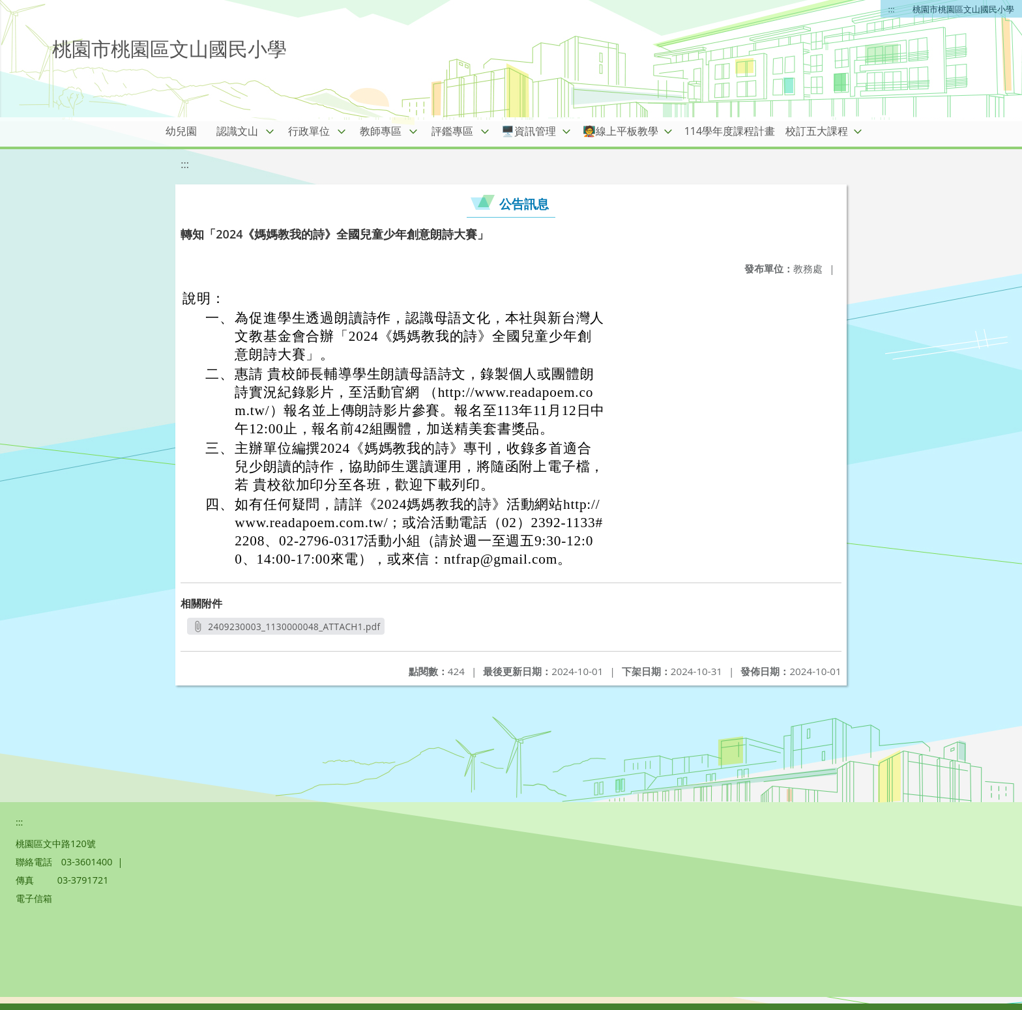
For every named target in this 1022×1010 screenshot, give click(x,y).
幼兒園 (181, 131)
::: (891, 9)
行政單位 (309, 131)
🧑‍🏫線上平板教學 (620, 131)
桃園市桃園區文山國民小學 (963, 9)
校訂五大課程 (816, 131)
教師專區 (381, 131)
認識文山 (237, 131)
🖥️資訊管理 (528, 131)
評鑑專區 (452, 131)
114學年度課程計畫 (729, 131)
